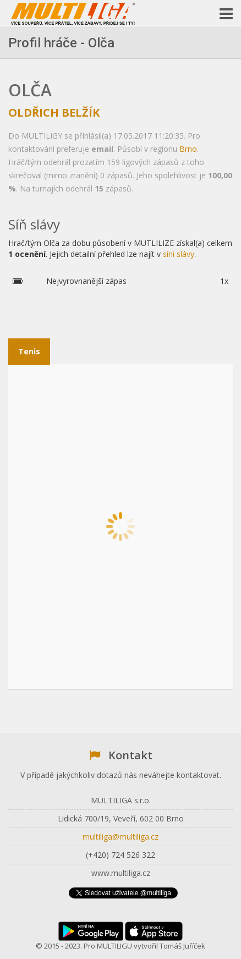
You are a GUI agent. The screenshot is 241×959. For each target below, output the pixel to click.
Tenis (29, 351)
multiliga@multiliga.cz (120, 836)
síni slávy (178, 254)
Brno (188, 149)
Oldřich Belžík (54, 112)
